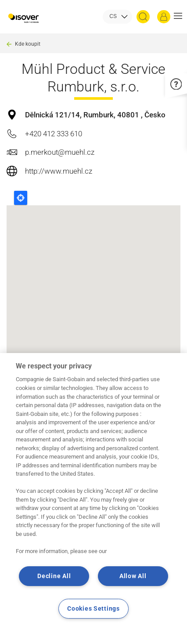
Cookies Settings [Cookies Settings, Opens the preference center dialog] (93, 608)
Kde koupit (27, 44)
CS (113, 16)
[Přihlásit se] (163, 16)
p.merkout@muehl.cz (59, 152)
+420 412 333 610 (53, 133)
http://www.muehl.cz (58, 171)
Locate (20, 198)
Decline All (54, 576)
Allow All (132, 576)
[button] (178, 16)
